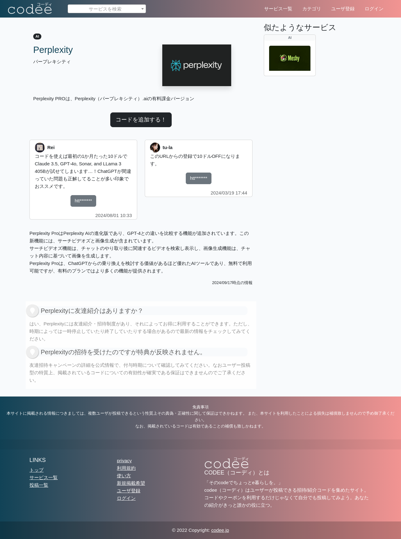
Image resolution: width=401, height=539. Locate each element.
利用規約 (126, 468)
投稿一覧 (38, 485)
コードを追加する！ (141, 120)
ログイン (374, 8)
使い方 (124, 475)
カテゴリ (311, 8)
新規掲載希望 (131, 483)
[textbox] (107, 9)
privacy (124, 460)
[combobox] (107, 8)
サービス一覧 (278, 8)
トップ (36, 470)
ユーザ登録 (343, 8)
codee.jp (220, 530)
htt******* (83, 200)
